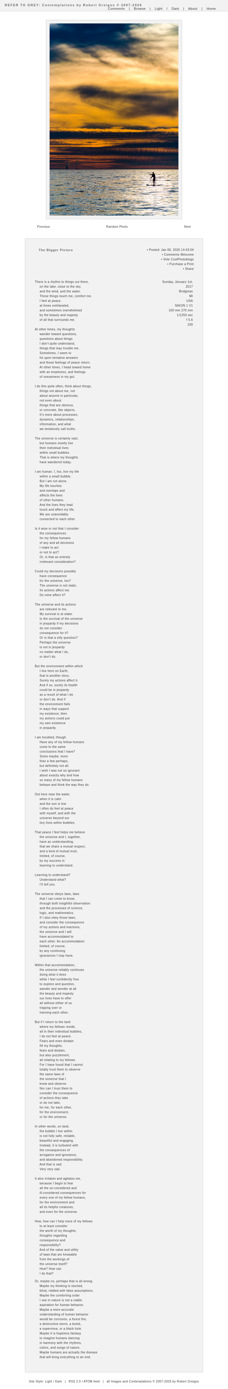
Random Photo (117, 226)
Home (211, 8)
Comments (116, 8)
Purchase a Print (182, 264)
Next (187, 226)
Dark (175, 8)
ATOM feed (91, 1381)
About (192, 8)
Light (158, 8)
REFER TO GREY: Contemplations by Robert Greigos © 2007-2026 (73, 5)
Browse (140, 8)
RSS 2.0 (75, 1381)
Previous (43, 226)
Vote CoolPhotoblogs (178, 259)
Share (189, 268)
